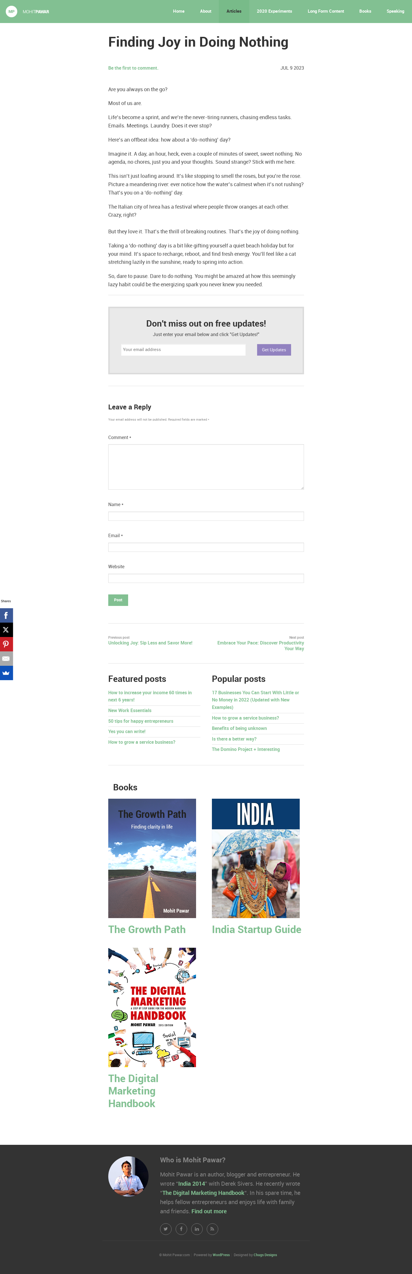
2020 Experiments (274, 11)
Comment (119, 437)
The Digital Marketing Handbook (133, 1091)
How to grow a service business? (141, 742)
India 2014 (191, 1184)
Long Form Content (326, 11)
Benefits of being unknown (239, 728)
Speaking (395, 11)
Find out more (209, 1211)
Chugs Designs (265, 1255)
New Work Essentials (129, 710)
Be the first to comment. (133, 68)
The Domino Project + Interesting (246, 749)
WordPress (221, 1255)
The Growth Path (147, 930)
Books (365, 11)
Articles (234, 11)
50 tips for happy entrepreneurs (140, 721)
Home (179, 11)
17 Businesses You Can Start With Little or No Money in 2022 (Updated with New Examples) (255, 700)
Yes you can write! (126, 731)
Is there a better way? (234, 739)
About (205, 11)
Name (116, 504)
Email (115, 535)
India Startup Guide (256, 930)
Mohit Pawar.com (27, 11)
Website (116, 566)
